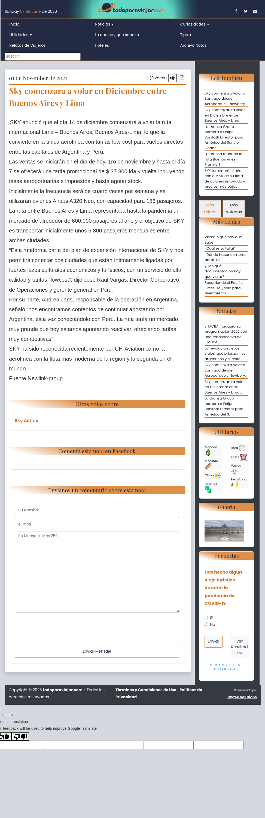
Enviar (213, 641)
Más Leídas (210, 208)
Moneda (211, 450)
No (212, 624)
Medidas (211, 464)
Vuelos (236, 468)
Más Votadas (234, 208)
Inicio (15, 24)
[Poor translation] (20, 736)
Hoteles (102, 45)
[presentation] (56, 623)
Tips (186, 34)
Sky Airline (26, 420)
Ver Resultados (239, 646)
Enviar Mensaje (97, 651)
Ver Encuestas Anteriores (226, 667)
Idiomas (211, 487)
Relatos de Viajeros (28, 45)
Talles (239, 457)
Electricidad (238, 482)
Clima (213, 475)
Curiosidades (195, 24)
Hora (238, 448)
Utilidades (21, 34)
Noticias (104, 24)
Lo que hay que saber (117, 34)
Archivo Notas (193, 45)
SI (211, 617)
